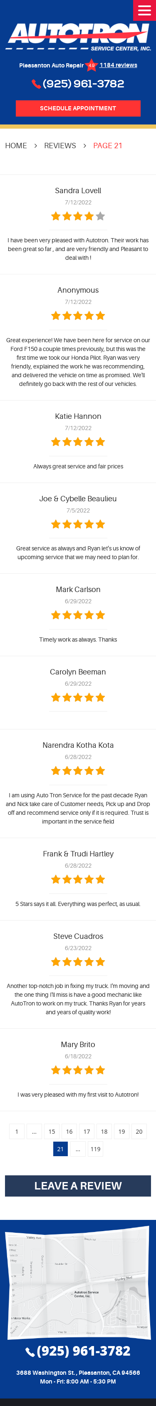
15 (51, 1131)
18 (104, 1131)
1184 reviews (118, 65)
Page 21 (107, 146)
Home (16, 146)
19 (121, 1131)
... (34, 1131)
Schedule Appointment (78, 108)
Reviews (60, 146)
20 (139, 1131)
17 (86, 1131)
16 (69, 1131)
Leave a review (78, 1186)
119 (95, 1149)
